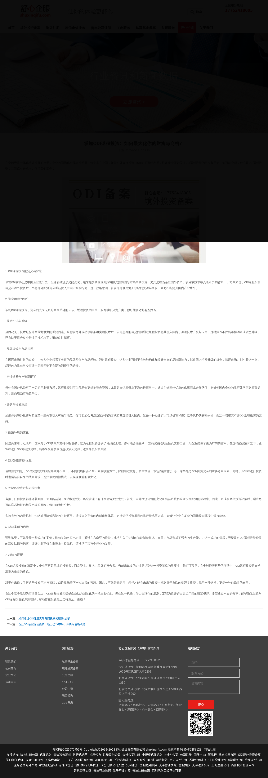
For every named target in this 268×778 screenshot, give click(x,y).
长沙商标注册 (123, 760)
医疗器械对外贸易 (25, 765)
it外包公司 (171, 755)
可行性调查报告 (157, 760)
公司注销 (68, 689)
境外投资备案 (71, 668)
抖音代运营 (80, 755)
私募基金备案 (71, 661)
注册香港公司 (112, 755)
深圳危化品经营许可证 (166, 770)
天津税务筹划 (62, 755)
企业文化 (11, 675)
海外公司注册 (131, 755)
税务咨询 (68, 695)
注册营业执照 (121, 770)
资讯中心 (11, 682)
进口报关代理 (15, 760)
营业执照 (184, 765)
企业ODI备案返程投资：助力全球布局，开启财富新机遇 (51, 624)
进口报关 (67, 760)
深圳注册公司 (34, 760)
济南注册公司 (29, 755)
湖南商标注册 (103, 760)
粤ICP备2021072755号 (67, 749)
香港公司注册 (198, 760)
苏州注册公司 (84, 760)
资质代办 (95, 755)
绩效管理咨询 (48, 765)
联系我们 (11, 661)
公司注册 (68, 675)
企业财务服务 (148, 765)
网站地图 (210, 749)
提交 (201, 704)
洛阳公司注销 (178, 760)
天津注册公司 (201, 765)
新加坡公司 (235, 760)
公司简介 (11, 668)
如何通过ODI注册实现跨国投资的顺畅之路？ (45, 618)
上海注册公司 (220, 765)
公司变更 (68, 702)
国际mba (200, 755)
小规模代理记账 (152, 755)
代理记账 (68, 682)
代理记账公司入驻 (112, 765)
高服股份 (139, 760)
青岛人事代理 (90, 765)
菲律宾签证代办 (69, 765)
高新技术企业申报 (242, 765)
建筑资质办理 (227, 755)
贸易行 (212, 755)
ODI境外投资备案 (249, 755)
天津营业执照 (168, 765)
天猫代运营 (52, 760)
